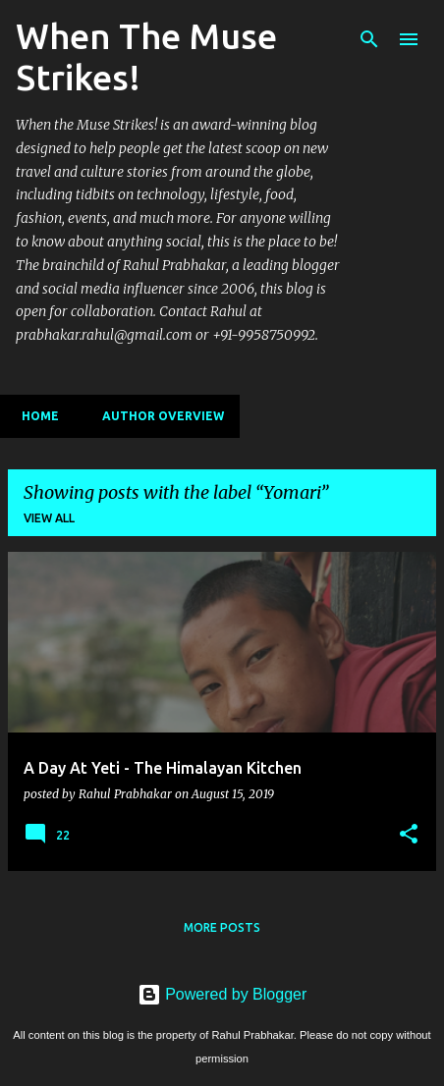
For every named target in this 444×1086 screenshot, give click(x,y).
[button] (408, 834)
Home (34, 415)
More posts (222, 927)
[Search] (369, 39)
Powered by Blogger (222, 994)
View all (49, 518)
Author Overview (157, 415)
